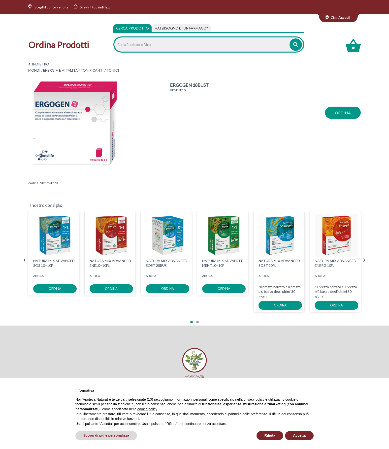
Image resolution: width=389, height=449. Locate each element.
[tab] (181, 28)
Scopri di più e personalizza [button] (106, 435)
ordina (343, 112)
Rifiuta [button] (269, 435)
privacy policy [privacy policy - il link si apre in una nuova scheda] (254, 399)
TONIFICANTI (92, 70)
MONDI (34, 70)
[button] (191, 322)
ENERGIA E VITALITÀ (60, 70)
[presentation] (24, 260)
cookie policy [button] (147, 409)
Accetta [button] (299, 435)
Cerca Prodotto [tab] (132, 28)
